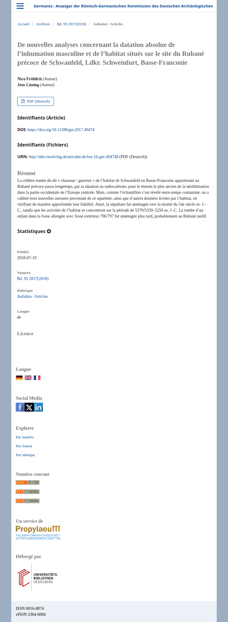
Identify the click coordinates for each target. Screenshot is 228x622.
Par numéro (25, 437)
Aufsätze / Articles (32, 296)
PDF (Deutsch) (38, 101)
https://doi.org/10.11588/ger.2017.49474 (61, 129)
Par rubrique (25, 455)
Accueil (23, 24)
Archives (43, 24)
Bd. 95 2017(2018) (71, 24)
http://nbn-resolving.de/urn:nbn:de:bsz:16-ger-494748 (73, 157)
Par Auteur (24, 446)
